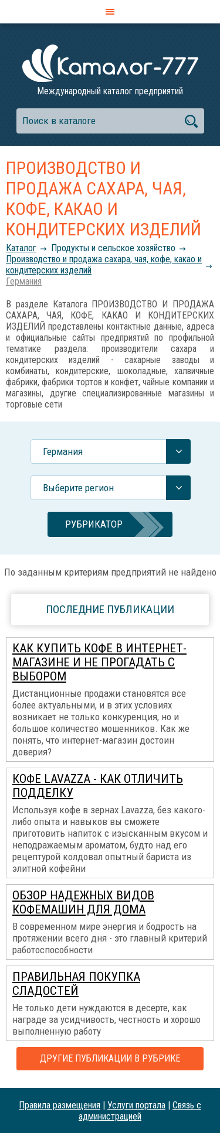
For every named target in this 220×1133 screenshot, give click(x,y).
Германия (24, 281)
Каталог (21, 248)
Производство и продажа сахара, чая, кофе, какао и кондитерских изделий (104, 265)
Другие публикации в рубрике (110, 1058)
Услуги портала (136, 1105)
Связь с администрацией (140, 1111)
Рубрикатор (94, 524)
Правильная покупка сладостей (76, 984)
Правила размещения (59, 1105)
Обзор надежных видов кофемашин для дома (83, 902)
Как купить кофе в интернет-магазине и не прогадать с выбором (99, 662)
